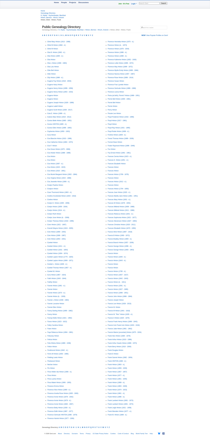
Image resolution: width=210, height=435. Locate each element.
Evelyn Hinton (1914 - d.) (56, 210)
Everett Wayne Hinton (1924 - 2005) (60, 228)
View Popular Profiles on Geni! (154, 35)
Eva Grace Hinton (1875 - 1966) (58, 149)
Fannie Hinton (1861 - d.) (56, 286)
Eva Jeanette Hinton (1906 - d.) (58, 182)
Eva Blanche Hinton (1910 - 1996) (59, 138)
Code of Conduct (123, 433)
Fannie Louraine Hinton (55, 304)
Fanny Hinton (52, 314)
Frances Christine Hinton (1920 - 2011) (121, 225)
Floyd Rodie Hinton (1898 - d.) (118, 131)
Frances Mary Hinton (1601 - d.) (119, 199)
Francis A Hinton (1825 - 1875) (119, 318)
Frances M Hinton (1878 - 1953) (119, 203)
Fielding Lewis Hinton (55, 357)
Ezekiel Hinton (52, 242)
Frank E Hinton (113, 354)
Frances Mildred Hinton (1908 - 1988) (121, 207)
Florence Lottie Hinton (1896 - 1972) (121, 63)
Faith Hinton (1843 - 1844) (56, 278)
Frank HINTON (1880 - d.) (117, 361)
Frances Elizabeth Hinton (117, 164)
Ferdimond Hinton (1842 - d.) (57, 350)
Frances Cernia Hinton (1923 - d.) (120, 156)
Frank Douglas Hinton (115, 350)
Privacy (88, 433)
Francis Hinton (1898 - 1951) (118, 293)
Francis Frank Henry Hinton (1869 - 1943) (122, 321)
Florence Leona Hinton (116, 92)
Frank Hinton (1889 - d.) (116, 382)
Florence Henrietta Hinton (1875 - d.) (121, 42)
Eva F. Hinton (52, 146)
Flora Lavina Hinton (54, 379)
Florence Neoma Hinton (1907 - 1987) (121, 74)
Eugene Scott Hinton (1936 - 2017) (59, 110)
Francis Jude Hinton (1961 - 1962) (120, 329)
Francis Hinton (113, 253)
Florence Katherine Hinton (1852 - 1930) (122, 60)
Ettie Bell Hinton (53, 70)
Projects (72, 2)
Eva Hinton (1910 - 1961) (56, 171)
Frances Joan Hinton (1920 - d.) (119, 192)
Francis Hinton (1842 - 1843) (118, 278)
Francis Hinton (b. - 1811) (117, 282)
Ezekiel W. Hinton (53, 271)
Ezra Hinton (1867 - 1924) (56, 275)
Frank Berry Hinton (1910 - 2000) (119, 347)
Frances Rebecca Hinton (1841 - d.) (120, 214)
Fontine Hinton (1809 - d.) (117, 135)
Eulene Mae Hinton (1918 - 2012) (59, 117)
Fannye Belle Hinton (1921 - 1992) (59, 318)
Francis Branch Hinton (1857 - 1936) (121, 242)
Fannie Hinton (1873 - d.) (56, 293)
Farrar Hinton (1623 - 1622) (57, 321)
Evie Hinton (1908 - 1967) (56, 235)
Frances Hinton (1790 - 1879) (118, 174)
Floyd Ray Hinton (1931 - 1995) (119, 128)
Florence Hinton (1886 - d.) (117, 52)
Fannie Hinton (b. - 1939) (56, 296)
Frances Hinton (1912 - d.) (117, 182)
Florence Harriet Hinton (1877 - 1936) (60, 418)
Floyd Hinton (112, 124)
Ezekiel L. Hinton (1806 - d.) (57, 264)
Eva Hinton (51, 156)
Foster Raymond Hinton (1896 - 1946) (121, 146)
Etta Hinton (51, 60)
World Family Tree (142, 433)
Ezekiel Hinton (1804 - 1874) (57, 253)
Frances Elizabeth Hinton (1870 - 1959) (122, 228)
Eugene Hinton (52, 95)
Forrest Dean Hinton (115, 142)
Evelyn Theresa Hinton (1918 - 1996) (60, 221)
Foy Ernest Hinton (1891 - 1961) (119, 153)
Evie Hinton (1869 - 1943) (56, 232)
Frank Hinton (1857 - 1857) (117, 372)
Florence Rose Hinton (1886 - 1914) (120, 77)
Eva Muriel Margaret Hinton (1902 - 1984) (62, 174)
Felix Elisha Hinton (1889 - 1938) (59, 343)
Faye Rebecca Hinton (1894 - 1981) (60, 332)
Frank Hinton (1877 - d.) (116, 375)
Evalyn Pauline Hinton (55, 185)
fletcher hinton (52, 364)
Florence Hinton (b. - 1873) (117, 45)
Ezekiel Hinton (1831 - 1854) (57, 250)
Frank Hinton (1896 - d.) (116, 397)
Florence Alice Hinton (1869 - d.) (58, 390)
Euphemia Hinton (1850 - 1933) (58, 131)
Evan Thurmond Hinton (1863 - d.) (59, 192)
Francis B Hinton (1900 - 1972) (119, 235)
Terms (82, 433)
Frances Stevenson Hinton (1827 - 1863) (122, 221)
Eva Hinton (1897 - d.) (55, 164)
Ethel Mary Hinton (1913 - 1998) (58, 42)
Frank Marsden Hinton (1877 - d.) (119, 411)
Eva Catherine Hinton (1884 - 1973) (60, 142)
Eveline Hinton (52, 199)
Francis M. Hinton (114, 307)
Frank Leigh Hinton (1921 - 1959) (119, 408)
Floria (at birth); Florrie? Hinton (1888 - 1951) (124, 95)
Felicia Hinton (52, 339)
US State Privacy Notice (100, 433)
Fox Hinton (111, 149)
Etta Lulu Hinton (53, 67)
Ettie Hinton (51, 74)
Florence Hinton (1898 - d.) (117, 56)
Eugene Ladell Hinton (55, 106)
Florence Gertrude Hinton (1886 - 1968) (122, 88)
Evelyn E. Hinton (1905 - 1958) (58, 203)
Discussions (83, 2)
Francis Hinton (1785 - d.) (117, 271)
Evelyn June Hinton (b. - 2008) (58, 217)
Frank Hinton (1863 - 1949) (117, 386)
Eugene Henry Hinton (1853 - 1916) (60, 92)
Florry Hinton (112, 110)
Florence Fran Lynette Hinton (118, 85)
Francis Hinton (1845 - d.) (117, 257)
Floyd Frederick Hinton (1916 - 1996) (121, 117)
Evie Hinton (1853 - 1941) (56, 239)
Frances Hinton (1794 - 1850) (118, 189)
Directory (67, 433)
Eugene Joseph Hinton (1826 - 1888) (60, 103)
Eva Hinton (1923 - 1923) (56, 167)
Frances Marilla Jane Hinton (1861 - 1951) (123, 196)
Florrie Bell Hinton (114, 103)
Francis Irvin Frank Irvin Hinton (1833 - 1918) (124, 325)
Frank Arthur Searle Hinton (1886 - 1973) (122, 343)
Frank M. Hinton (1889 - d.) (117, 415)
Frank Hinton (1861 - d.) (116, 393)
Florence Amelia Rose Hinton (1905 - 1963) (62, 393)
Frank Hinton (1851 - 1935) (117, 379)
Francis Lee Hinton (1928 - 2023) (119, 304)
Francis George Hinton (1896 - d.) (120, 246)
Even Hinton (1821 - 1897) (56, 225)
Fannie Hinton (52, 289)
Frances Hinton (113, 167)
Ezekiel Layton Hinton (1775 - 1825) (60, 257)
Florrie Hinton (112, 106)
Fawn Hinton (51, 329)
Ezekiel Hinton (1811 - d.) (56, 246)
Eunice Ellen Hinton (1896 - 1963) (59, 128)
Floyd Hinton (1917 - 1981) (117, 120)
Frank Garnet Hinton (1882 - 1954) (120, 357)
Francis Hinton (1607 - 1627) (118, 275)
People (64, 2)
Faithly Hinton (52, 282)
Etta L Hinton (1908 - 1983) (57, 63)
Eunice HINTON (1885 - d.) (57, 124)
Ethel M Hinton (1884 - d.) (56, 45)
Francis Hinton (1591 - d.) (117, 286)
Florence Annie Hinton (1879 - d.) (59, 400)
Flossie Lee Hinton (114, 113)
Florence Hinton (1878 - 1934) (118, 49)
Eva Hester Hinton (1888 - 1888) (59, 153)
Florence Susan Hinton (116, 81)
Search (163, 3)
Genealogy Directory (48, 13)
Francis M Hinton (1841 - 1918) (119, 311)
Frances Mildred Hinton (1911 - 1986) (121, 210)
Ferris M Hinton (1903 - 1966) (57, 354)
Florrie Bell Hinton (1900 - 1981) (119, 99)
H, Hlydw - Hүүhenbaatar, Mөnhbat (53, 15)
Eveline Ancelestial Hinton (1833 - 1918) (61, 196)
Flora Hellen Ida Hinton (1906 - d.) (59, 372)
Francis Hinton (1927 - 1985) (118, 289)
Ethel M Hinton (52, 49)
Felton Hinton (52, 347)
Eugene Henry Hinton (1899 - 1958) (60, 88)
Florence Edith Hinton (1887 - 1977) (60, 411)
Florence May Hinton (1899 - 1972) (120, 67)
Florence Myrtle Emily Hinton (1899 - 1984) (123, 70)
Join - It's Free (123, 4)
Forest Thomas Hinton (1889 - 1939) (121, 138)
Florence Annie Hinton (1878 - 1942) (60, 397)
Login (133, 4)
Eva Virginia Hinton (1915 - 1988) (59, 178)
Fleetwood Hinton (53, 361)
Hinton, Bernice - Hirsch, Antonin (52, 17)
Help (151, 433)
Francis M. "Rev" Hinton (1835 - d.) (120, 314)
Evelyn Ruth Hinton (54, 214)
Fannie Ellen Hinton (54, 307)
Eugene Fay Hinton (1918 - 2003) (59, 81)
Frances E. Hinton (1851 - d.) (118, 160)
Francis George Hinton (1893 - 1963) (121, 250)
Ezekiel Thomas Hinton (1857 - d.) (59, 268)
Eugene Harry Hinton (54, 85)
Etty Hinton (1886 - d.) (55, 77)
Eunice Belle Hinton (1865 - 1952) (59, 120)
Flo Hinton (51, 368)
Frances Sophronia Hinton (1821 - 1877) (122, 217)
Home (56, 2)
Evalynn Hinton (52, 189)
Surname (75, 433)
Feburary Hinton (53, 336)
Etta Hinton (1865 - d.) (55, 56)
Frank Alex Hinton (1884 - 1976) (119, 336)
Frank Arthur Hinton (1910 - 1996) (120, 339)
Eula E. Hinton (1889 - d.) (56, 113)
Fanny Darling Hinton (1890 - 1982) (60, 311)
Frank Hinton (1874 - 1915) (117, 390)
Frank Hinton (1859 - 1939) (117, 368)
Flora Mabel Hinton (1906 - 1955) (59, 382)
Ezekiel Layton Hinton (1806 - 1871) (60, 260)
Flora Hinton (51, 375)
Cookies (113, 433)
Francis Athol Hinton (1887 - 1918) (120, 232)
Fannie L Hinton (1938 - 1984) (58, 300)
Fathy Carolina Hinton (55, 325)
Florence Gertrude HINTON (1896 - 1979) (62, 415)
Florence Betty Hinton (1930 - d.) (59, 408)
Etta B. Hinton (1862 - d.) (56, 52)
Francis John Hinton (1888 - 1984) (120, 296)
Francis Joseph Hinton (116, 300)
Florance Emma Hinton (55, 386)
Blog (132, 433)
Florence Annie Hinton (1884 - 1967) (60, 404)
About (60, 433)
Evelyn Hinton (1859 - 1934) (57, 207)
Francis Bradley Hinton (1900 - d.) (120, 239)
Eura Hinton (51, 135)
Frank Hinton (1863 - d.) (116, 364)
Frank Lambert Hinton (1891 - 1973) (120, 400)
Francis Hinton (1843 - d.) (117, 260)
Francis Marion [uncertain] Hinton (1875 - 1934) (124, 332)
